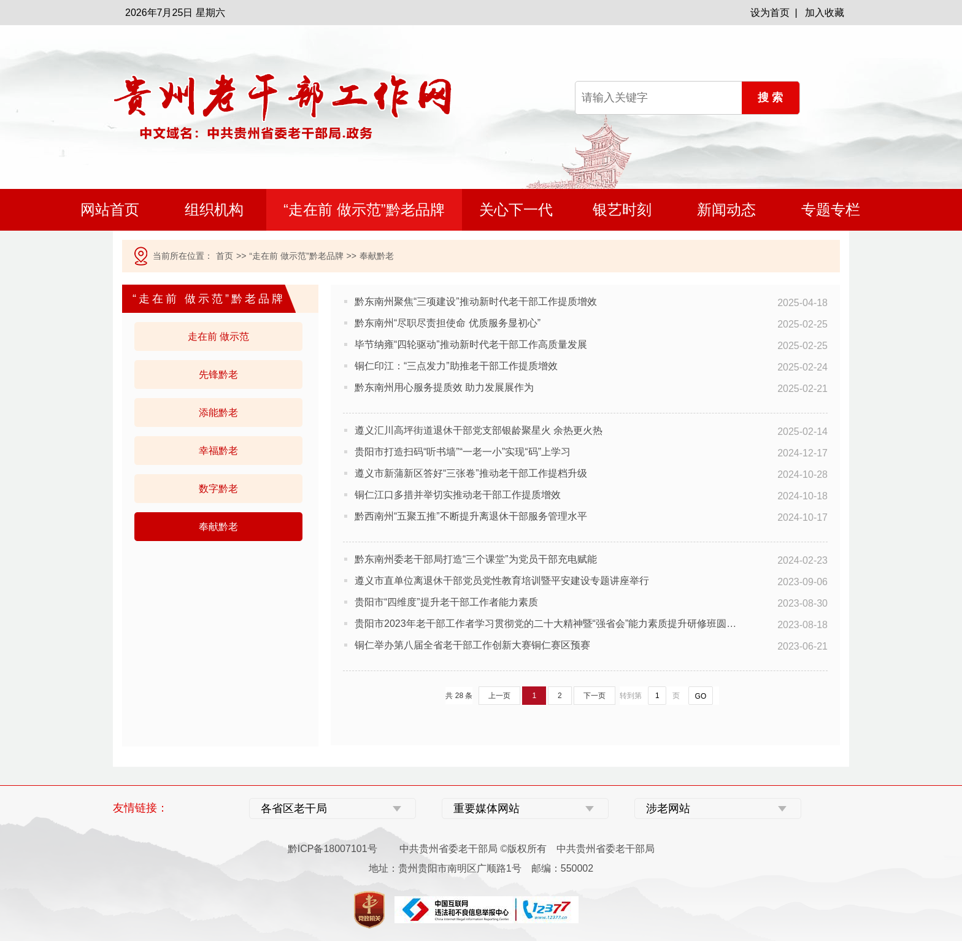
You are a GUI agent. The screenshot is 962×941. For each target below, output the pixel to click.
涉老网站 (668, 808)
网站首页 (109, 209)
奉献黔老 (218, 526)
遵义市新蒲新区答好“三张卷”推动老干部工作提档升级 (471, 473)
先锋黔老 (218, 374)
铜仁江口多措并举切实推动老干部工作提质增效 (458, 495)
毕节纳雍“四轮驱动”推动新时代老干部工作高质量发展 (471, 344)
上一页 (499, 695)
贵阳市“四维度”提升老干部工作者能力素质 (446, 602)
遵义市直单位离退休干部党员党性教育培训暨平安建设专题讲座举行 (502, 580)
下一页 (594, 695)
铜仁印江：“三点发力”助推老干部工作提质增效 (456, 366)
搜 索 (770, 97)
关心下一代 (516, 209)
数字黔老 (218, 488)
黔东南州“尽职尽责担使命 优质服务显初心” (448, 323)
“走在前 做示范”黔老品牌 (364, 209)
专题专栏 (830, 209)
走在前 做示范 (218, 336)
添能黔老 (218, 412)
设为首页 (770, 12)
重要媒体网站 (486, 808)
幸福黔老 (218, 450)
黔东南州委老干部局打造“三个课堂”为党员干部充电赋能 (476, 559)
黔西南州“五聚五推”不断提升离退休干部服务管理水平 (471, 516)
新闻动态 (726, 209)
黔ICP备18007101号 (332, 848)
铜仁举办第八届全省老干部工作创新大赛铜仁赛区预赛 (472, 645)
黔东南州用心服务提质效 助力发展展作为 (444, 387)
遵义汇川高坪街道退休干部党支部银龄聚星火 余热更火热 (478, 430)
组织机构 (214, 209)
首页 (224, 256)
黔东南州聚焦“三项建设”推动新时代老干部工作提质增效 (476, 301)
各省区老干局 (294, 808)
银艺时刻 (622, 209)
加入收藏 (824, 12)
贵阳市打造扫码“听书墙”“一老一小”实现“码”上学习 (463, 452)
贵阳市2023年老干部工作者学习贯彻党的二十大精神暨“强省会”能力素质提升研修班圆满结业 (548, 623)
